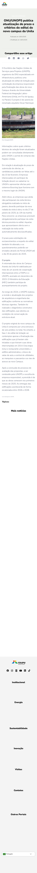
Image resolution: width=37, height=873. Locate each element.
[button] (9, 58)
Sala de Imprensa (18, 16)
